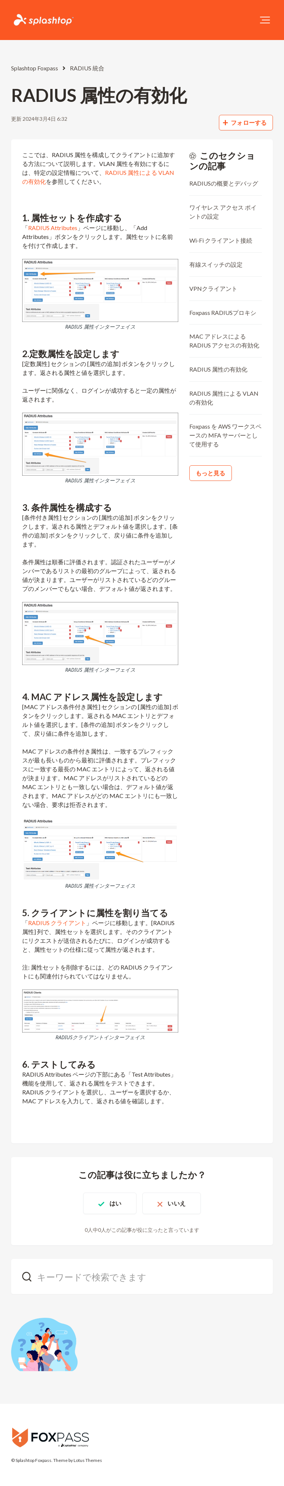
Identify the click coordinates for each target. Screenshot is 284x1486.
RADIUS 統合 (87, 68)
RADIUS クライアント (57, 922)
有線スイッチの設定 (216, 264)
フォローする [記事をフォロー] (249, 122)
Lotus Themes (88, 1460)
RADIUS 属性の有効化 (218, 369)
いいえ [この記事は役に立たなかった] (176, 1203)
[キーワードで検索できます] (142, 1276)
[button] (265, 20)
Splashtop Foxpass (34, 68)
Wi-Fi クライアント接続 (220, 240)
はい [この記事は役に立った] (115, 1203)
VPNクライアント (213, 288)
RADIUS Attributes (52, 227)
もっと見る (211, 472)
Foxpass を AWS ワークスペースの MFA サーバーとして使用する (225, 435)
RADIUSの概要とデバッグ (223, 183)
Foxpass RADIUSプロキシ (222, 312)
